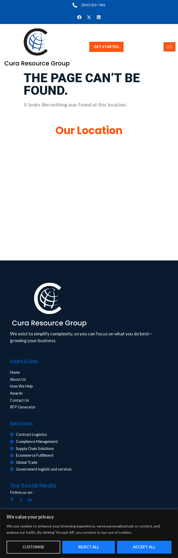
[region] (89, 533)
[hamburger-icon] (169, 46)
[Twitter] (23, 500)
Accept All (144, 547)
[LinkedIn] (32, 500)
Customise (33, 547)
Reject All (88, 547)
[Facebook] (14, 500)
